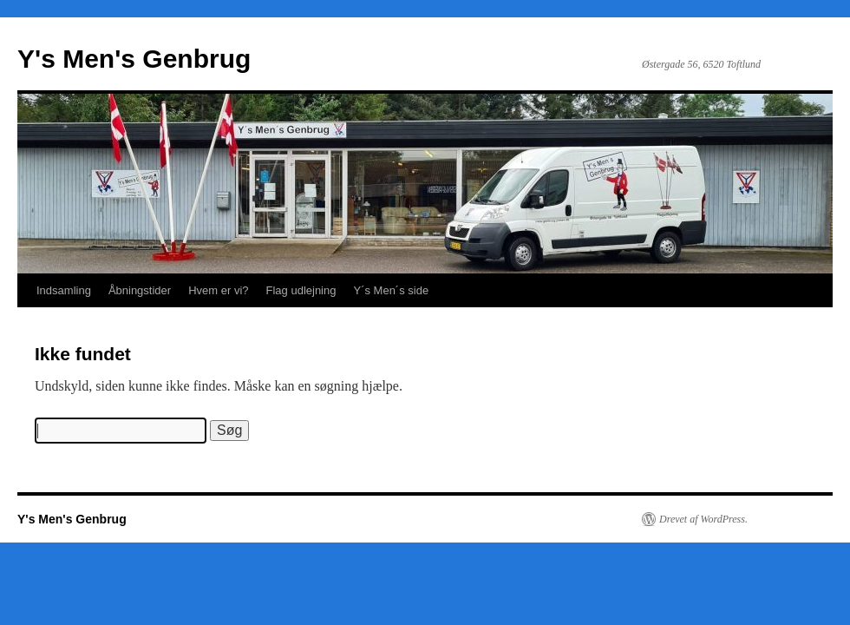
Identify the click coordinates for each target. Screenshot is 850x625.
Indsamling (63, 290)
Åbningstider (139, 290)
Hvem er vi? (218, 290)
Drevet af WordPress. (703, 519)
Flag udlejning (301, 290)
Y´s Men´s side (390, 290)
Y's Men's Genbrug (134, 58)
